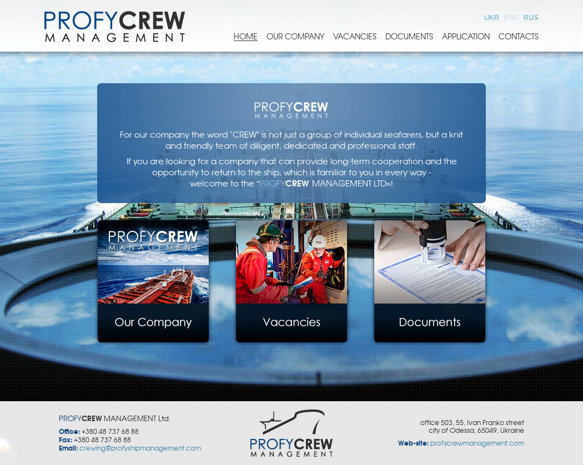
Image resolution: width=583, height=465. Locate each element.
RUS (531, 17)
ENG (512, 17)
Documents (409, 37)
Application (466, 37)
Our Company (295, 37)
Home (246, 37)
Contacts (519, 37)
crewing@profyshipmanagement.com (140, 448)
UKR (492, 17)
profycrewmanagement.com (477, 443)
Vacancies (354, 37)
